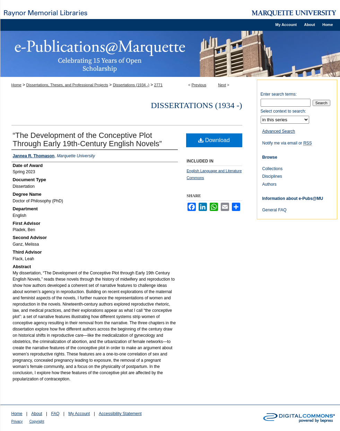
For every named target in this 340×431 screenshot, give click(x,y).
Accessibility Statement (120, 413)
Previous (199, 85)
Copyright (36, 421)
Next (222, 85)
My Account (79, 413)
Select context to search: (283, 111)
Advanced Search (278, 131)
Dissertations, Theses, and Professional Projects (67, 85)
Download (214, 140)
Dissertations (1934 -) (131, 85)
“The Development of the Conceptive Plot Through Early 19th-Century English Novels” (87, 139)
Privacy (17, 421)
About (36, 413)
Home (16, 85)
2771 (158, 85)
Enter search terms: (279, 94)
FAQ (55, 413)
